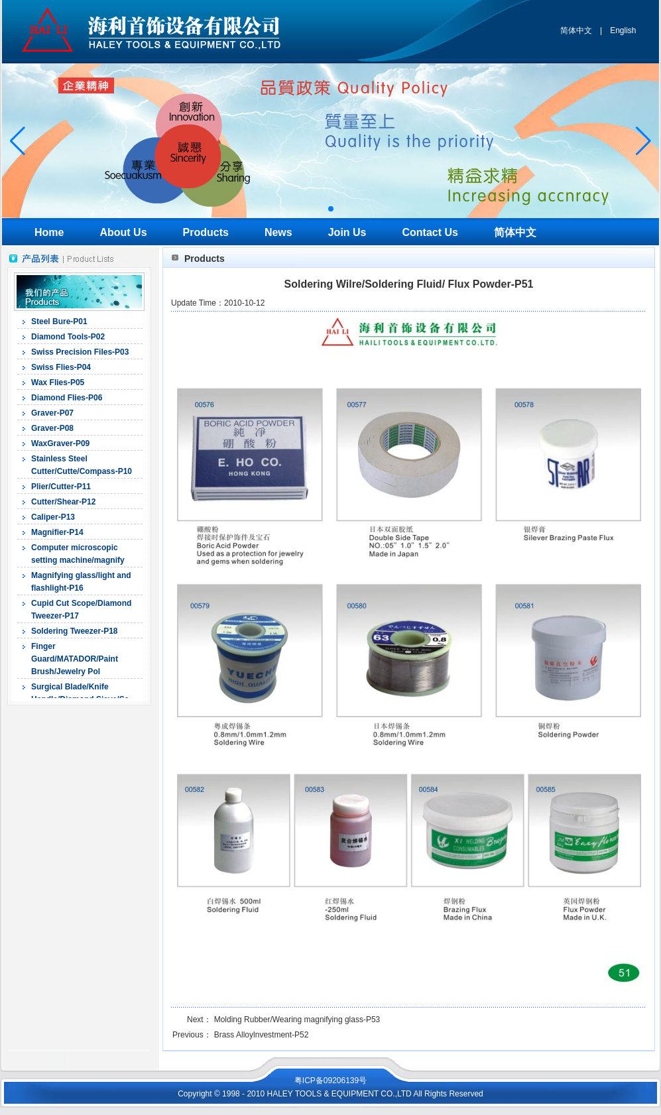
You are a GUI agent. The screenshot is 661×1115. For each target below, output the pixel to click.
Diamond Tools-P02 (68, 336)
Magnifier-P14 (57, 532)
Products (206, 232)
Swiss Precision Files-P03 (80, 352)
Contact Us (430, 232)
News (278, 232)
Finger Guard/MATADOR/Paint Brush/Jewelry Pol (74, 659)
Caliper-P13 (53, 517)
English (623, 30)
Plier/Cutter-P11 (61, 486)
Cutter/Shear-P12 (63, 501)
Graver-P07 (52, 413)
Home (49, 232)
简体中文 (576, 30)
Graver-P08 (52, 428)
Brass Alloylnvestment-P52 (261, 1034)
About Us (123, 232)
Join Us (347, 232)
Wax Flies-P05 (57, 382)
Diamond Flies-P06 (66, 397)
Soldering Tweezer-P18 (74, 631)
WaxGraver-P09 (60, 443)
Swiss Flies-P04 (61, 367)
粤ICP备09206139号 (330, 1080)
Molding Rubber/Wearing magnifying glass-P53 (297, 1019)
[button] (330, 208)
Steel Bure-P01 (59, 321)
